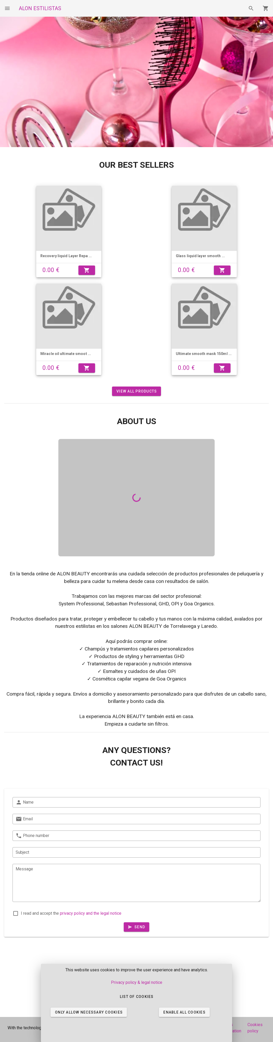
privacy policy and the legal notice (90, 913)
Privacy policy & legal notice (136, 982)
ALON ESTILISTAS (40, 8)
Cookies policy (255, 1027)
